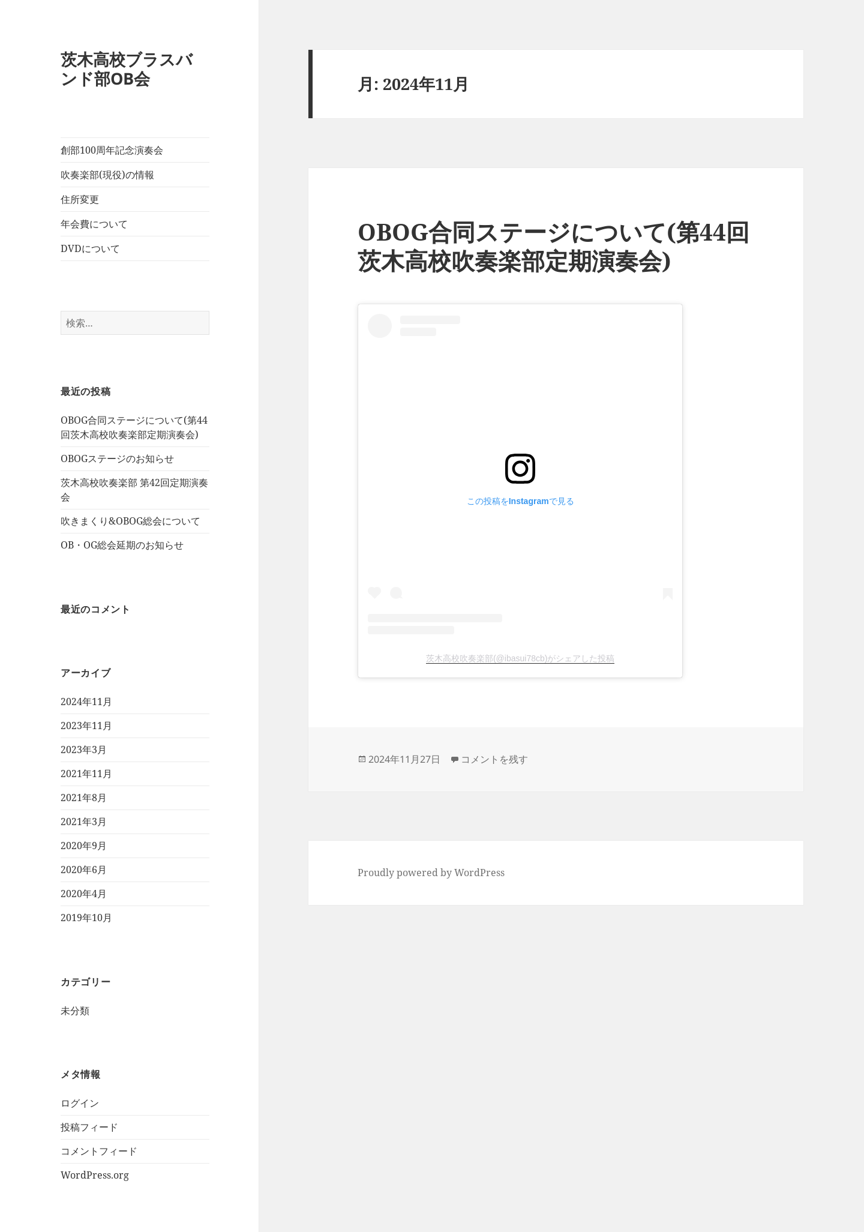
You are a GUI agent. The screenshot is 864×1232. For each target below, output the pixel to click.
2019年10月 (86, 917)
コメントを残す (494, 759)
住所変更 (80, 199)
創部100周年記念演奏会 (112, 150)
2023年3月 (84, 749)
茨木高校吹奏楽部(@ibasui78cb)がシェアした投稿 (520, 658)
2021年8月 (84, 797)
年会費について (94, 223)
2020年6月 (84, 869)
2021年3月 (84, 821)
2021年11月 (86, 773)
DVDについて (90, 248)
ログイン (80, 1103)
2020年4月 (84, 893)
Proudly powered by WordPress (431, 872)
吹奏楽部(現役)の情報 (107, 174)
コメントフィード (99, 1151)
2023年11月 (86, 725)
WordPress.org (95, 1175)
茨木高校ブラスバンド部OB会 (127, 68)
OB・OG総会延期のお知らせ (122, 544)
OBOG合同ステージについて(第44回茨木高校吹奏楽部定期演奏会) (553, 245)
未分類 (75, 1010)
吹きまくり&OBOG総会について (130, 520)
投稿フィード (89, 1127)
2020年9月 (84, 845)
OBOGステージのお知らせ (117, 458)
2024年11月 (86, 701)
